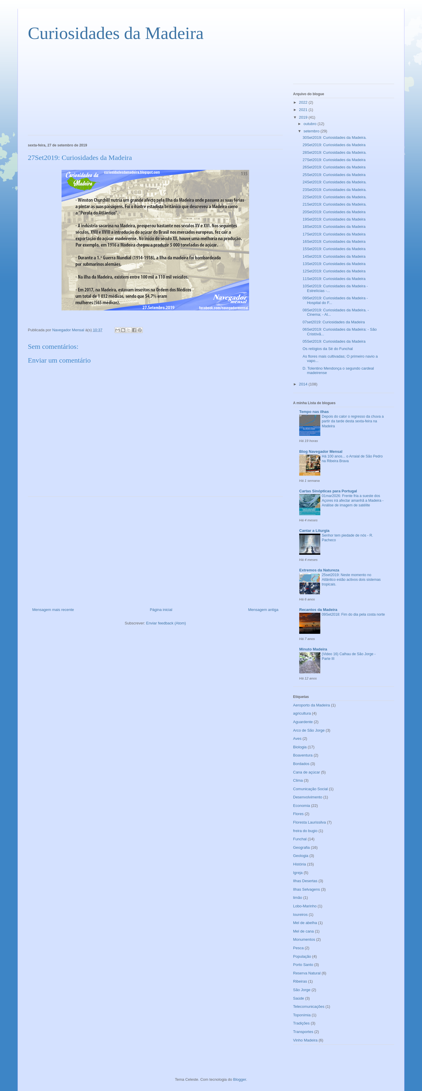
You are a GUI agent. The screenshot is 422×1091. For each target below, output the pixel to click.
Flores (298, 814)
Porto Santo (303, 964)
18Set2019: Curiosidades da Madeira (333, 226)
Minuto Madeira (313, 649)
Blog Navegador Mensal (320, 451)
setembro (312, 131)
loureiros (300, 914)
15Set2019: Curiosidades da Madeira (333, 249)
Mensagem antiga (263, 609)
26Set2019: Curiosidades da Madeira (333, 167)
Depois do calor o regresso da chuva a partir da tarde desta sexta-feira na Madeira (353, 421)
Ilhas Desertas (305, 881)
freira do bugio (305, 831)
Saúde (298, 998)
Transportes (303, 1031)
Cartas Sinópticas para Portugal (328, 491)
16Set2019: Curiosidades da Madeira (333, 241)
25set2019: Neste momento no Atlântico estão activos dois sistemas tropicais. (351, 579)
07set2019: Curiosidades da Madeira (333, 322)
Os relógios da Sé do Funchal (327, 348)
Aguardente (303, 722)
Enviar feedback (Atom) (166, 623)
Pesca (298, 948)
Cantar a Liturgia (314, 530)
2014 (304, 384)
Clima (298, 780)
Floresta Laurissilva (309, 822)
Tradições (301, 1023)
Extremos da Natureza (319, 570)
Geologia (300, 855)
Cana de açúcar (306, 772)
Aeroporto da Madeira (311, 705)
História (299, 864)
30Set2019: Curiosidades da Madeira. (334, 137)
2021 (304, 109)
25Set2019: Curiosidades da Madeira (333, 175)
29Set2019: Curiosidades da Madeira (333, 145)
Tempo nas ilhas (314, 411)
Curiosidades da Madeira (116, 33)
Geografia (301, 847)
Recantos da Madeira (318, 609)
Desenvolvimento (307, 797)
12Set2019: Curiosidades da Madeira (333, 271)
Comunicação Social (310, 789)
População (302, 956)
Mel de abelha (305, 923)
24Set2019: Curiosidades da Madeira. (334, 182)
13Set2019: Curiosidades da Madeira (333, 264)
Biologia (300, 747)
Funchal (300, 839)
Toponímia (302, 1015)
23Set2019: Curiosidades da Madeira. (334, 189)
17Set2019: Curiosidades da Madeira (333, 234)
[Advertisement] (72, 92)
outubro (311, 124)
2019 (304, 117)
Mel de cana (303, 931)
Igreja (298, 872)
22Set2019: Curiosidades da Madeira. (334, 197)
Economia (301, 805)
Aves (297, 738)
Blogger (239, 1079)
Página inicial (161, 609)
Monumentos (304, 939)
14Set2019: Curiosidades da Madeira (333, 256)
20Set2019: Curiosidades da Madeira (333, 212)
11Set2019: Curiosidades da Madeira (333, 278)
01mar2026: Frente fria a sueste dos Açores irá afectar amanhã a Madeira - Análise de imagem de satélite (353, 500)
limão (297, 897)
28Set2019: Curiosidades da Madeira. (334, 152)
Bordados (301, 764)
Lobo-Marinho (304, 906)
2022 (304, 102)
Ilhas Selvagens (306, 889)
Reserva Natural (307, 973)
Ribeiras (300, 981)
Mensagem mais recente (53, 609)
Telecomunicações (308, 1006)
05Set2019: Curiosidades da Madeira (333, 341)
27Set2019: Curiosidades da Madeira (333, 160)
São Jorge (301, 990)
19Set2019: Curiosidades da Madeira (333, 219)
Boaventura (303, 755)
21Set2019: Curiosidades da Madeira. (334, 204)
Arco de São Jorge (309, 730)
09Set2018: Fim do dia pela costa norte (353, 614)
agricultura (302, 713)
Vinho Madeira (305, 1040)
